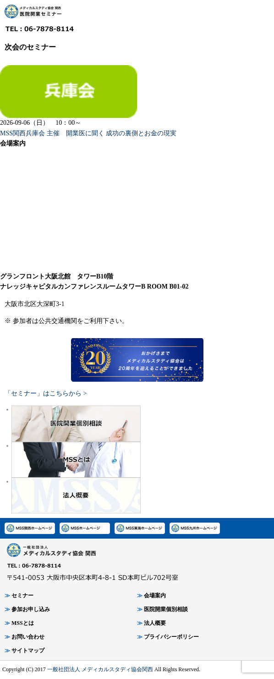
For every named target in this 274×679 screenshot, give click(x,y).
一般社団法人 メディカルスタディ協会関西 (100, 669)
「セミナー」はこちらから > (46, 393)
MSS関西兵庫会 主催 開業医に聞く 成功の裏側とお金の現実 (88, 133)
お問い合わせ (27, 637)
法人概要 (155, 623)
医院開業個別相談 (166, 609)
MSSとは (22, 623)
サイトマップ (27, 650)
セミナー (22, 595)
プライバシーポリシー (171, 637)
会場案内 (155, 595)
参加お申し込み (30, 609)
